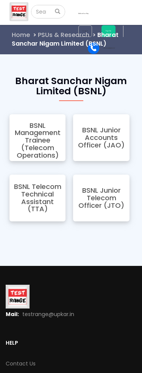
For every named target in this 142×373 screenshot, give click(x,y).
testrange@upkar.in (48, 314)
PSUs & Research (63, 35)
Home (21, 35)
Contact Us (21, 363)
